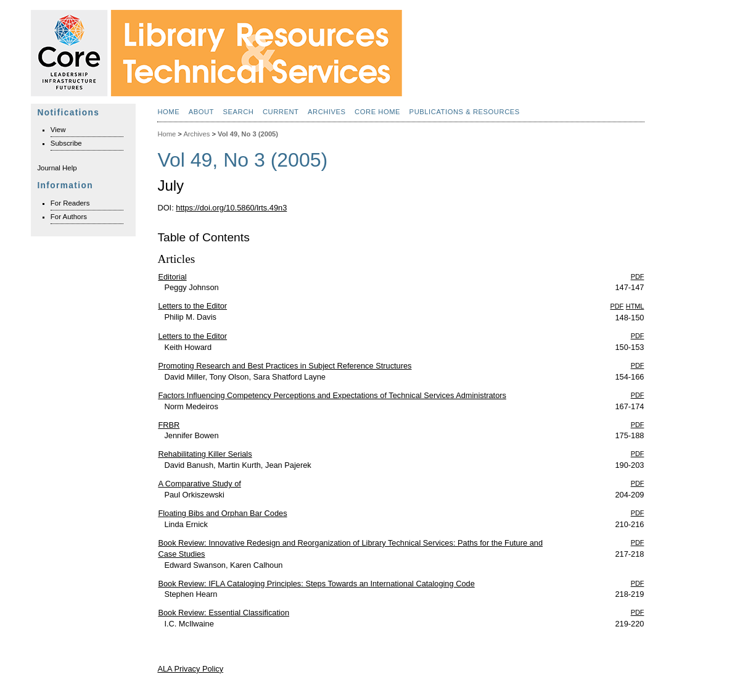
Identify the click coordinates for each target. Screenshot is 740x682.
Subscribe (66, 143)
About (201, 111)
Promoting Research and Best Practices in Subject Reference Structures (284, 365)
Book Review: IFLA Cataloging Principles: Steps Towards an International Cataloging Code (316, 583)
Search (238, 111)
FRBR (168, 425)
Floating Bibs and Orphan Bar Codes (222, 513)
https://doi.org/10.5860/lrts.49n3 (231, 207)
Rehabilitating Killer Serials (205, 454)
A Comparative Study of (199, 483)
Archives (327, 111)
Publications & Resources (464, 111)
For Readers (70, 203)
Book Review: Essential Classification (223, 612)
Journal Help (56, 168)
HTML (635, 306)
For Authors (69, 216)
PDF (637, 276)
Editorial (172, 276)
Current (281, 111)
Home (168, 111)
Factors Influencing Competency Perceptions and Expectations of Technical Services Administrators (332, 395)
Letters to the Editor (192, 305)
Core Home (377, 111)
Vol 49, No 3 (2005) (248, 134)
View (58, 129)
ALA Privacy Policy (190, 668)
